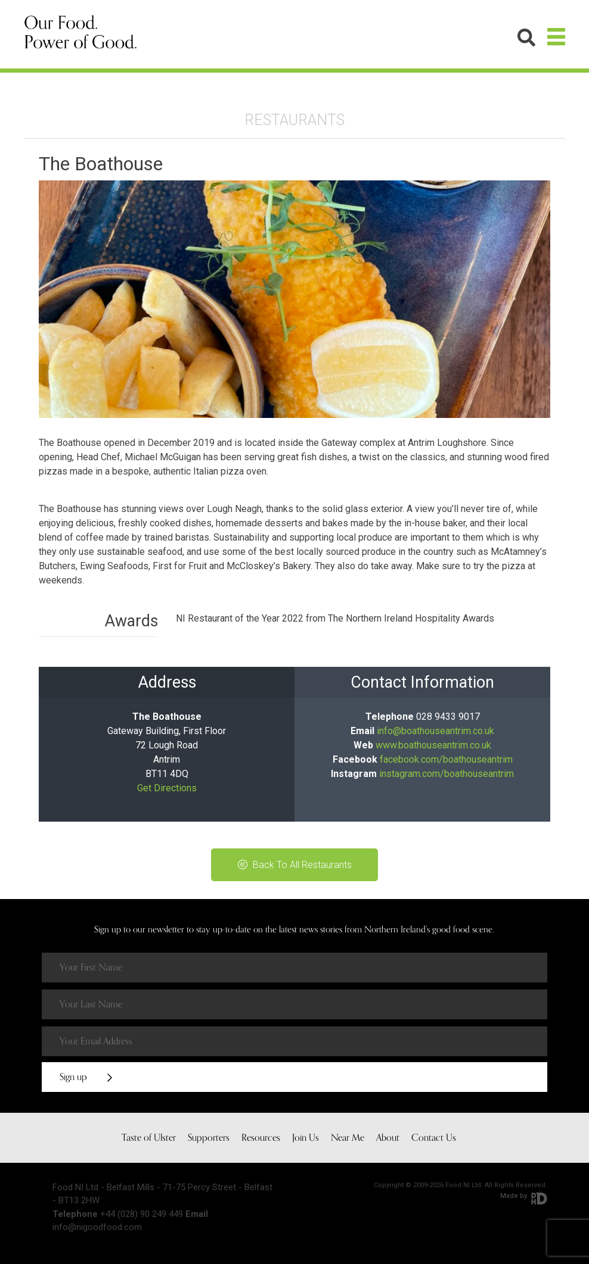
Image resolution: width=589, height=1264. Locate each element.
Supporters (209, 1138)
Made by (523, 1196)
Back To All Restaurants (295, 864)
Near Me (347, 1138)
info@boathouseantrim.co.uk (435, 730)
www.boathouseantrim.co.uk (433, 745)
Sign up (86, 1077)
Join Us (305, 1138)
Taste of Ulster (149, 1138)
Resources (260, 1138)
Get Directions (167, 788)
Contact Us (433, 1138)
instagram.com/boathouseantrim (446, 773)
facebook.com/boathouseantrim (446, 759)
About (387, 1138)
